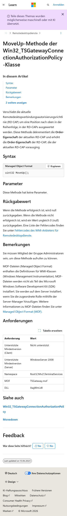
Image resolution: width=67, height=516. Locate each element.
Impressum (38, 505)
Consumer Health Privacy (17, 500)
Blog (5, 495)
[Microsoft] (33, 5)
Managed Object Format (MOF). (22, 311)
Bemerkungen (13, 97)
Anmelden (58, 4)
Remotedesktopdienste (25, 33)
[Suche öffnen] (48, 5)
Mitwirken (20, 495)
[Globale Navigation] (3, 5)
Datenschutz (37, 495)
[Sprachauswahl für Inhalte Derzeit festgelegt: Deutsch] (11, 473)
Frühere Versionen (42, 490)
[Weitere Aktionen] (61, 33)
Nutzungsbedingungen (15, 505)
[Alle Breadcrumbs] (6, 33)
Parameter (11, 87)
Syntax (9, 83)
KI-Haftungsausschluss (15, 490)
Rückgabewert (13, 92)
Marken (7, 511)
